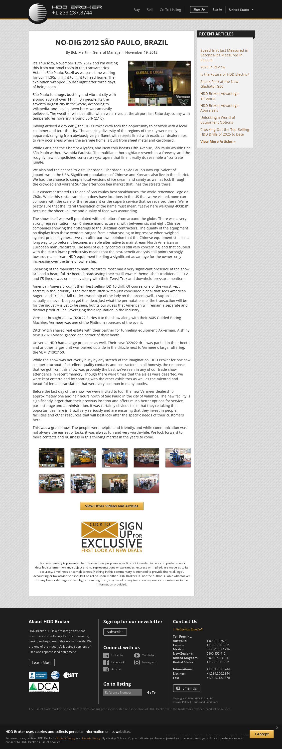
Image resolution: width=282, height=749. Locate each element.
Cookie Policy (91, 738)
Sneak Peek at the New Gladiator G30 (219, 84)
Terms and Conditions (205, 702)
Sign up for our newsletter (132, 621)
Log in (217, 9)
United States (239, 9)
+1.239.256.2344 (218, 673)
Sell (150, 9)
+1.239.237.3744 (218, 669)
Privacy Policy (181, 702)
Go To (151, 692)
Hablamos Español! (188, 629)
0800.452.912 (216, 653)
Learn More (41, 662)
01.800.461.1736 (218, 649)
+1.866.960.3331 (218, 645)
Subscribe (115, 631)
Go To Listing (170, 9)
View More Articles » (218, 141)
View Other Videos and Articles (111, 506)
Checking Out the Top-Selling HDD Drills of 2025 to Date (224, 132)
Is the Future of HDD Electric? (224, 74)
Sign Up (199, 9)
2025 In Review (212, 67)
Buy (137, 9)
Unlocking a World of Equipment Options (217, 120)
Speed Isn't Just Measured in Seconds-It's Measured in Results (224, 55)
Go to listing (117, 684)
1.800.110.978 (216, 641)
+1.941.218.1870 (218, 678)
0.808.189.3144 (217, 658)
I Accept (262, 734)
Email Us (189, 688)
